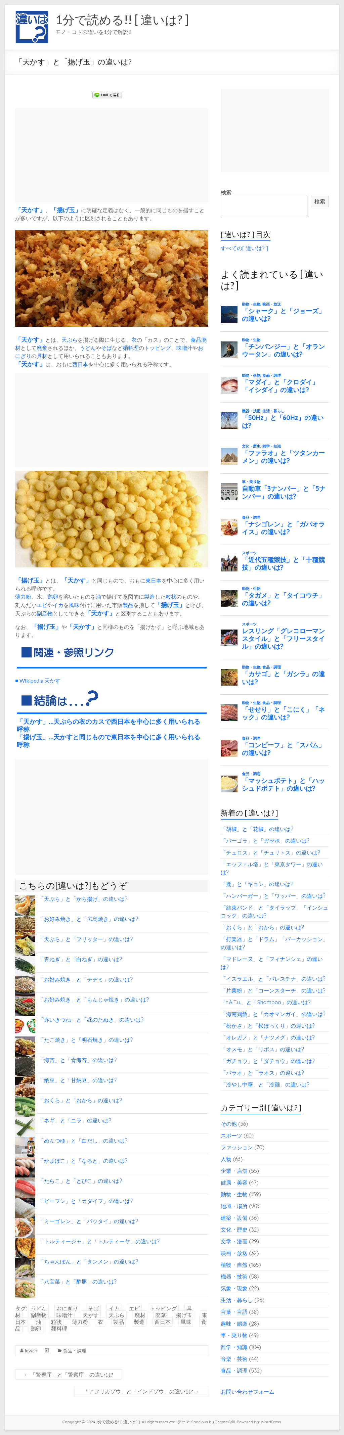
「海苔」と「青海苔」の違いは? (78, 1060)
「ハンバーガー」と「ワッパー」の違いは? (273, 895)
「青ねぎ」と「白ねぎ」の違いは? (80, 959)
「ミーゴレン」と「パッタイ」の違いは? (88, 1221)
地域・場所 (234, 1206)
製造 (149, 596)
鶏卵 (52, 596)
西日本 (80, 364)
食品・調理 (74, 1350)
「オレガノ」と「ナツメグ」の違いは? (268, 1037)
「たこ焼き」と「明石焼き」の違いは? (86, 1039)
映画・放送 (234, 1253)
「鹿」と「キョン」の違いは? (257, 884)
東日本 (153, 580)
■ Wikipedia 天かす (37, 680)
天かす (30, 210)
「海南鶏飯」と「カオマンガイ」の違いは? (273, 1014)
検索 (226, 192)
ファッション (237, 1147)
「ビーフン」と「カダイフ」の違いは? (86, 1201)
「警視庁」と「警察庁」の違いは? (68, 1374)
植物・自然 (234, 1264)
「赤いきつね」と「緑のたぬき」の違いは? (91, 1019)
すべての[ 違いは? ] (244, 248)
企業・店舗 (234, 1170)
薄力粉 (23, 596)
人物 (226, 1159)
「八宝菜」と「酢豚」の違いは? (78, 1281)
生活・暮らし (237, 1300)
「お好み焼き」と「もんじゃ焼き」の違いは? (94, 999)
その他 (229, 1123)
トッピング (157, 347)
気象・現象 (234, 1288)
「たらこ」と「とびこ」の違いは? (80, 1180)
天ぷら (69, 339)
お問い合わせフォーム (247, 1391)
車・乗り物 (234, 1335)
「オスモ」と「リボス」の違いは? (262, 1049)
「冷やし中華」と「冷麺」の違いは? (265, 1084)
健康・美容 (234, 1182)
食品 (195, 339)
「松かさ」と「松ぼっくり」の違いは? (268, 1025)
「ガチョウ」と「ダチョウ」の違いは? (268, 1061)
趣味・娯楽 (234, 1323)
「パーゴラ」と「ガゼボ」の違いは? (265, 840)
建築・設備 (234, 1217)
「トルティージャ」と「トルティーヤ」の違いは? (99, 1241)
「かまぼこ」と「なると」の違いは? (83, 1160)
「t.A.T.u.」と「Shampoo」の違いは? (266, 1002)
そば (106, 347)
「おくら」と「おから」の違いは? (80, 1100)
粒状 (171, 596)
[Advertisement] (111, 155)
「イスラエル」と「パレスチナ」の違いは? (273, 978)
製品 (128, 605)
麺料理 (131, 347)
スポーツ (231, 1135)
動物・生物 (234, 1194)
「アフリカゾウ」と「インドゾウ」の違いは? (141, 1391)
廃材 (140, 1315)
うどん (88, 347)
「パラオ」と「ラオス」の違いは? (262, 1072)
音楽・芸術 (234, 1358)
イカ (58, 605)
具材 (42, 356)
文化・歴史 (234, 1229)
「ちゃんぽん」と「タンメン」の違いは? (88, 1261)
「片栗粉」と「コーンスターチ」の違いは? (273, 990)
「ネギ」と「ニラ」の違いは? (75, 1120)
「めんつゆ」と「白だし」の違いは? (83, 1140)
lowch (31, 1350)
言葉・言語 (234, 1311)
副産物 (45, 613)
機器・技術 (234, 1276)
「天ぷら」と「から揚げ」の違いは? (83, 898)
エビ (42, 605)
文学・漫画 (234, 1241)
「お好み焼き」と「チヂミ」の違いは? (86, 979)
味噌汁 (184, 347)
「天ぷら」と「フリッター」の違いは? (86, 939)
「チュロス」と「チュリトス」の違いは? (270, 852)
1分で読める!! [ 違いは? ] (122, 19)
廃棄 (42, 347)
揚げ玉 (66, 210)
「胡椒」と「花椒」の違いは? (257, 829)
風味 (74, 605)
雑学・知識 (234, 1347)
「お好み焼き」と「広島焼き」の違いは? (88, 919)
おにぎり (67, 1308)
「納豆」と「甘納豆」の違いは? (78, 1080)
